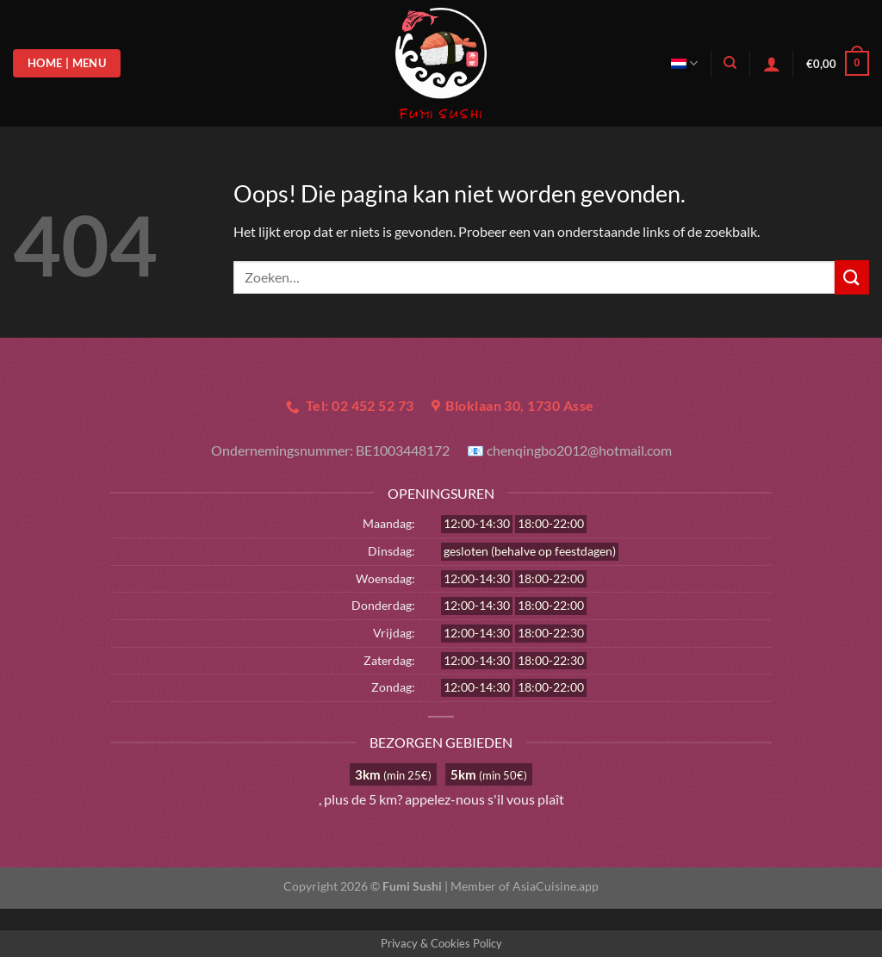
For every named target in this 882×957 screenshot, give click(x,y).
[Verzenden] (852, 277)
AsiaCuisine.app (555, 886)
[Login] (771, 64)
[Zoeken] (730, 63)
